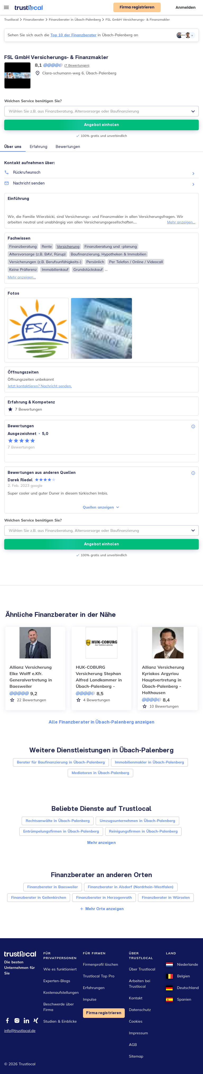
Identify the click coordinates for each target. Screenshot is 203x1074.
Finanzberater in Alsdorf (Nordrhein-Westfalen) (131, 886)
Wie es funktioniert (60, 969)
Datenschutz (140, 1009)
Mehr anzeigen (101, 842)
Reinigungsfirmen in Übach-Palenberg (143, 831)
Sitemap (136, 1056)
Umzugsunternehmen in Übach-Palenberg (137, 820)
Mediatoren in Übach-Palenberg (100, 772)
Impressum (138, 1033)
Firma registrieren (103, 1012)
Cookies (135, 1021)
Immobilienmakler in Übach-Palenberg (149, 762)
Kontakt (135, 998)
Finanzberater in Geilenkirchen (38, 897)
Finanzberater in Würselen (166, 897)
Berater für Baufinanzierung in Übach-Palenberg (61, 762)
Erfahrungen (94, 987)
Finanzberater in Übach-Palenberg (75, 19)
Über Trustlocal (142, 969)
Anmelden (186, 7)
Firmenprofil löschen (100, 964)
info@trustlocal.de (19, 1030)
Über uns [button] (12, 146)
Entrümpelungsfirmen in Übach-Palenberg (61, 831)
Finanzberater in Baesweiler (52, 886)
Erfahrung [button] (38, 146)
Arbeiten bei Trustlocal (139, 983)
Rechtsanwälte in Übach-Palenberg (58, 820)
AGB (133, 1044)
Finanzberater (33, 19)
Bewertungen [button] (68, 146)
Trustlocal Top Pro (98, 976)
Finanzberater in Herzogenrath (104, 897)
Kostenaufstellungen (61, 992)
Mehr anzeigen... (181, 222)
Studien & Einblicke (60, 1021)
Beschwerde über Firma (58, 1007)
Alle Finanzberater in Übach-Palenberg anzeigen (101, 722)
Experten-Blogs (56, 980)
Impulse (89, 999)
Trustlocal (11, 19)
